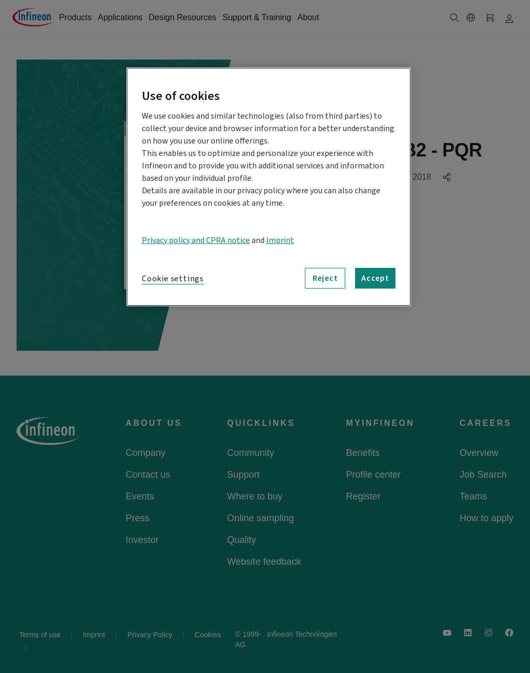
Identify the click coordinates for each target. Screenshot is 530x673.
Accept (375, 278)
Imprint (280, 240)
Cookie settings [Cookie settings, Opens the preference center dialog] (173, 278)
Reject (325, 278)
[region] (268, 186)
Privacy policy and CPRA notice (196, 240)
